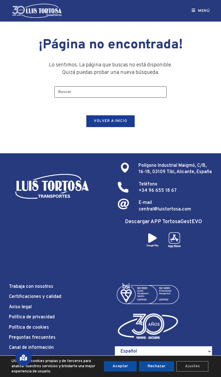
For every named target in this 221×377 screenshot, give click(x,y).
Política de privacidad (32, 317)
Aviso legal (20, 307)
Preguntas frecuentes (32, 337)
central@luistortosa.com (165, 209)
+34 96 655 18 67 (158, 191)
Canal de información (31, 348)
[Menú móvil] (201, 10)
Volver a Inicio (110, 121)
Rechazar (156, 366)
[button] (24, 358)
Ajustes (192, 366)
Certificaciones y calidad (35, 297)
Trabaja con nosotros (31, 287)
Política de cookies (29, 327)
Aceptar (120, 366)
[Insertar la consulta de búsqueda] (110, 92)
